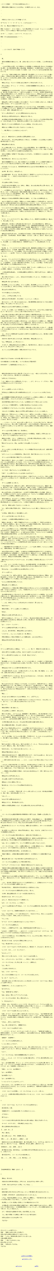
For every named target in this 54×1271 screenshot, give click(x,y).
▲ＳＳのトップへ (27, 1259)
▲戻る (36, 1266)
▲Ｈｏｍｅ (19, 1266)
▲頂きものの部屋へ (27, 1256)
